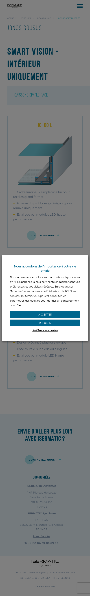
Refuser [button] (45, 323)
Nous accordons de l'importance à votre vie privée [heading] (45, 269)
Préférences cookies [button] (45, 330)
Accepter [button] (45, 314)
